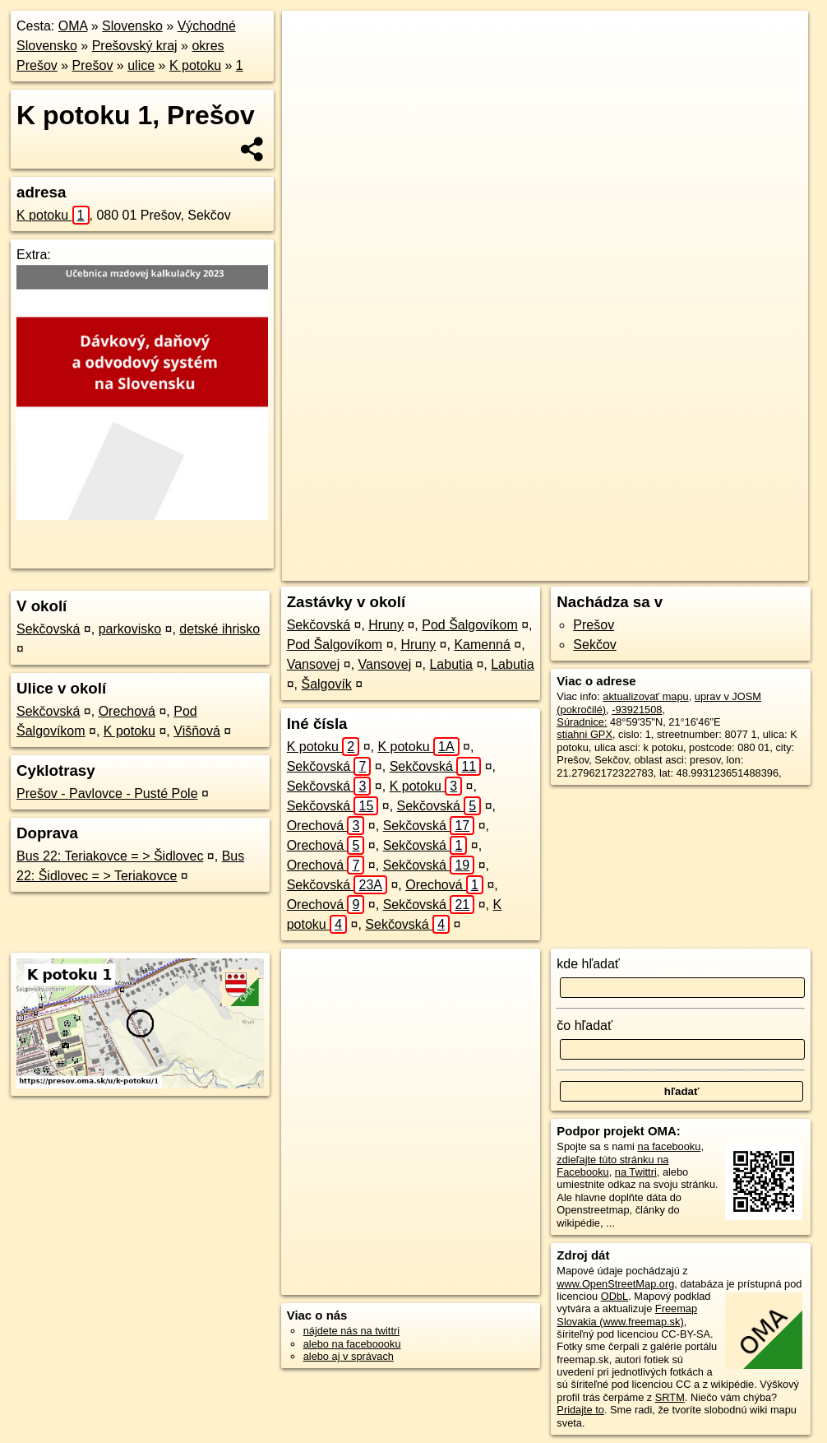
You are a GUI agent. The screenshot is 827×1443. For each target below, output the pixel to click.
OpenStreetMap (515, 568)
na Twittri (636, 1172)
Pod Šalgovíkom (470, 625)
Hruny (386, 625)
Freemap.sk (600, 568)
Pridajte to (580, 1410)
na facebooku (669, 1146)
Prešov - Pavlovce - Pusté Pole (107, 793)
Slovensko (132, 26)
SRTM (670, 1397)
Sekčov (594, 645)
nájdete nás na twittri (351, 1331)
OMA (73, 26)
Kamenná (482, 645)
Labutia (451, 664)
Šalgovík (326, 684)
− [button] (310, 64)
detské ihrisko (219, 629)
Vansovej (313, 664)
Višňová (196, 731)
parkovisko (130, 629)
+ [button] (310, 38)
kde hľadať (588, 964)
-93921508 (637, 709)
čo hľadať (584, 1025)
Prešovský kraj (135, 46)
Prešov (92, 65)
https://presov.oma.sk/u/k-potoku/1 (728, 568)
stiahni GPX (584, 734)
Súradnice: (582, 722)
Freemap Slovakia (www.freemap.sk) (627, 1314)
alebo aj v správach (348, 1356)
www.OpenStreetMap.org (615, 1284)
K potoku (195, 65)
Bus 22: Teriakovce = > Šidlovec (109, 856)
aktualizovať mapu (645, 696)
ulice (141, 65)
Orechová (127, 711)
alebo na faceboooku (352, 1344)
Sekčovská (48, 629)
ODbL (614, 1296)
